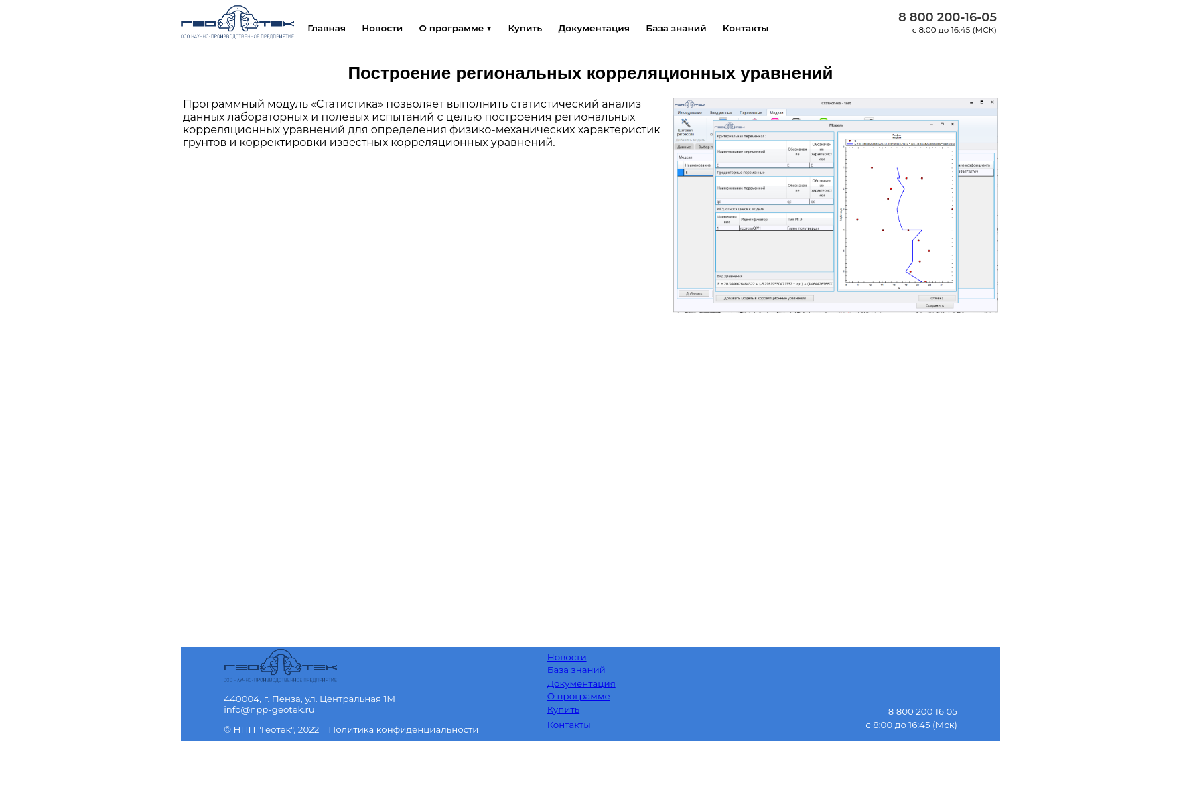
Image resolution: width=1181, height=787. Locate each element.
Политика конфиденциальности (403, 729)
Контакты (766, 28)
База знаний (694, 28)
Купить (535, 28)
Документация (608, 28)
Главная (327, 28)
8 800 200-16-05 (947, 17)
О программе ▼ (462, 28)
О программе (578, 696)
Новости (386, 28)
